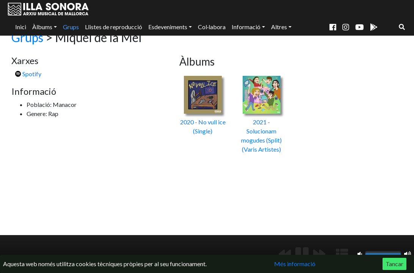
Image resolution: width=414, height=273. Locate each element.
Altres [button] (279, 26)
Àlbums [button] (42, 26)
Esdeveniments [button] (167, 26)
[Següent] (319, 254)
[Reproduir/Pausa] (302, 254)
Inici (20, 26)
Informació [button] (246, 26)
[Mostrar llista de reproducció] (342, 254)
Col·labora (212, 26)
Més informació (294, 263)
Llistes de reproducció (113, 26)
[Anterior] (284, 254)
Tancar (394, 263)
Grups (71, 26)
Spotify (28, 73)
